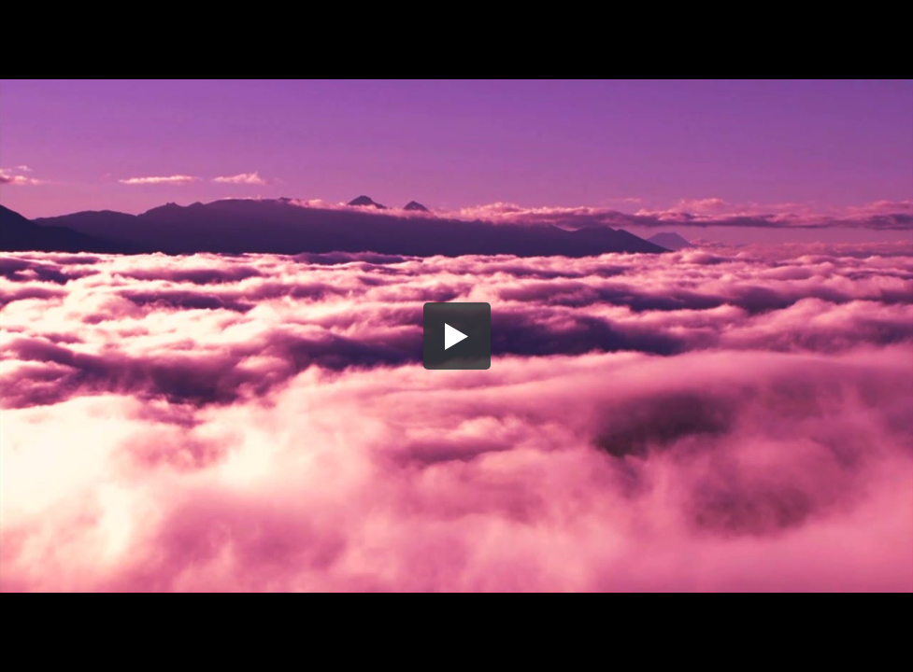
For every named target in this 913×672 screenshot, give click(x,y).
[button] (457, 336)
